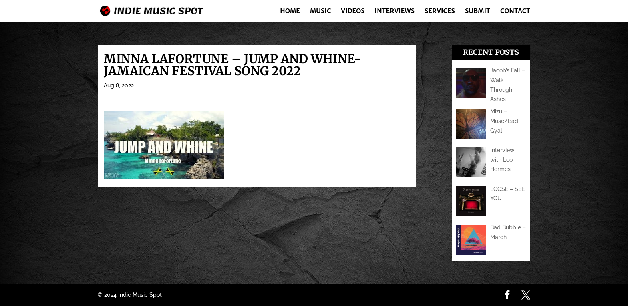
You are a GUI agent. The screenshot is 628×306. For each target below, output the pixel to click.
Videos (352, 11)
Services (440, 11)
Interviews (395, 11)
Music (320, 11)
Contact (515, 11)
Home (290, 11)
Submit (477, 11)
